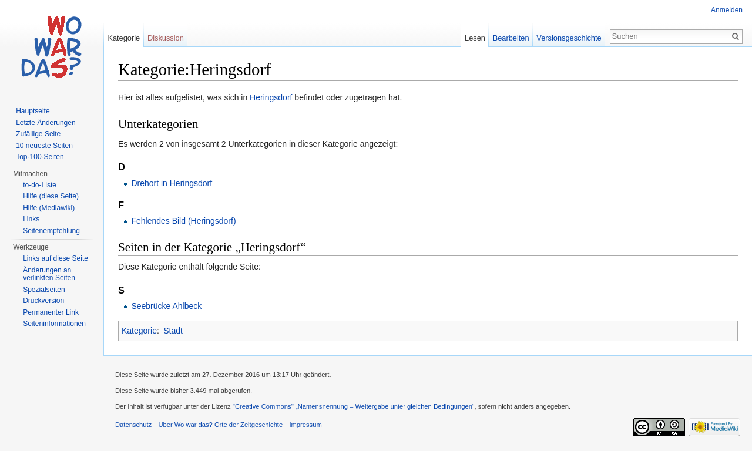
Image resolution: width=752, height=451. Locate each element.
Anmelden (727, 10)
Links (31, 219)
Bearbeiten (511, 37)
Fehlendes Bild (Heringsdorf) (183, 221)
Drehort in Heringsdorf (171, 183)
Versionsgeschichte (568, 37)
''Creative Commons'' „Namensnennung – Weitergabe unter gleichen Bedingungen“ (354, 406)
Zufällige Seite (38, 134)
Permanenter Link (51, 312)
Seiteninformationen (54, 323)
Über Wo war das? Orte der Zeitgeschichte (220, 424)
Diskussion (165, 37)
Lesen (475, 37)
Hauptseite (32, 111)
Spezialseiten (44, 289)
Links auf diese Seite (55, 258)
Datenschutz (133, 424)
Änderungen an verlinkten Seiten (49, 274)
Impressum (305, 424)
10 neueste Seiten (44, 146)
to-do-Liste (39, 185)
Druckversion (43, 301)
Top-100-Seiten (39, 157)
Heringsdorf (271, 97)
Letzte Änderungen (45, 123)
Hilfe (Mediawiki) (49, 208)
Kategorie (139, 330)
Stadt (173, 330)
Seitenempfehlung (51, 231)
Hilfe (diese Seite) (51, 196)
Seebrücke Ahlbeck (166, 306)
